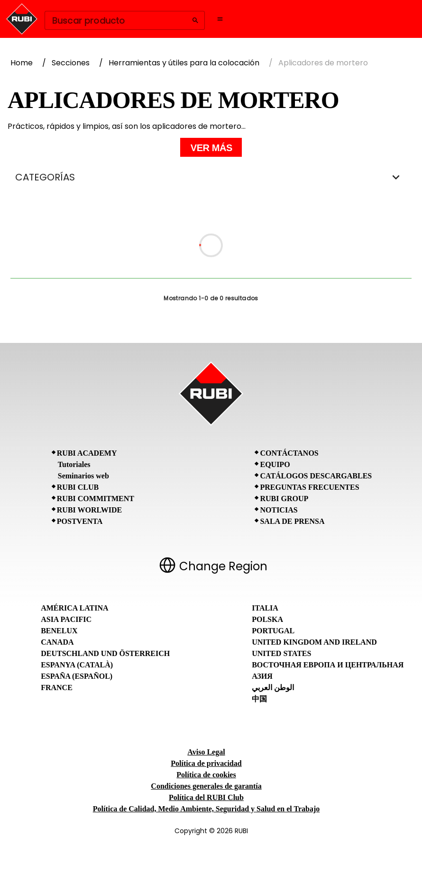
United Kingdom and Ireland (314, 642)
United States (281, 653)
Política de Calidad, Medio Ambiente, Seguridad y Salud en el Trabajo (206, 809)
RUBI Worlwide (89, 510)
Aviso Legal (206, 752)
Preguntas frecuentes (309, 487)
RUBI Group (284, 498)
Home (21, 62)
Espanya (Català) (77, 665)
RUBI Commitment (95, 498)
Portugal (273, 631)
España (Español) (76, 676)
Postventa (80, 521)
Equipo (275, 464)
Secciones (71, 62)
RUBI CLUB (78, 487)
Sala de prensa (292, 521)
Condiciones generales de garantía (206, 786)
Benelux (59, 631)
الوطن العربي (273, 687)
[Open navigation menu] (220, 18)
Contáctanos (289, 453)
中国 (259, 699)
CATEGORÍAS (211, 177)
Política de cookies (206, 775)
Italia (265, 608)
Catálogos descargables (316, 476)
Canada (57, 642)
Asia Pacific (66, 619)
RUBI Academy (87, 453)
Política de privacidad (206, 763)
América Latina (74, 608)
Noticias (278, 510)
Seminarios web (83, 476)
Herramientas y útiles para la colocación (184, 62)
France (57, 687)
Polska (267, 619)
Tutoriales (74, 464)
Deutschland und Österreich (105, 653)
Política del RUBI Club (206, 797)
